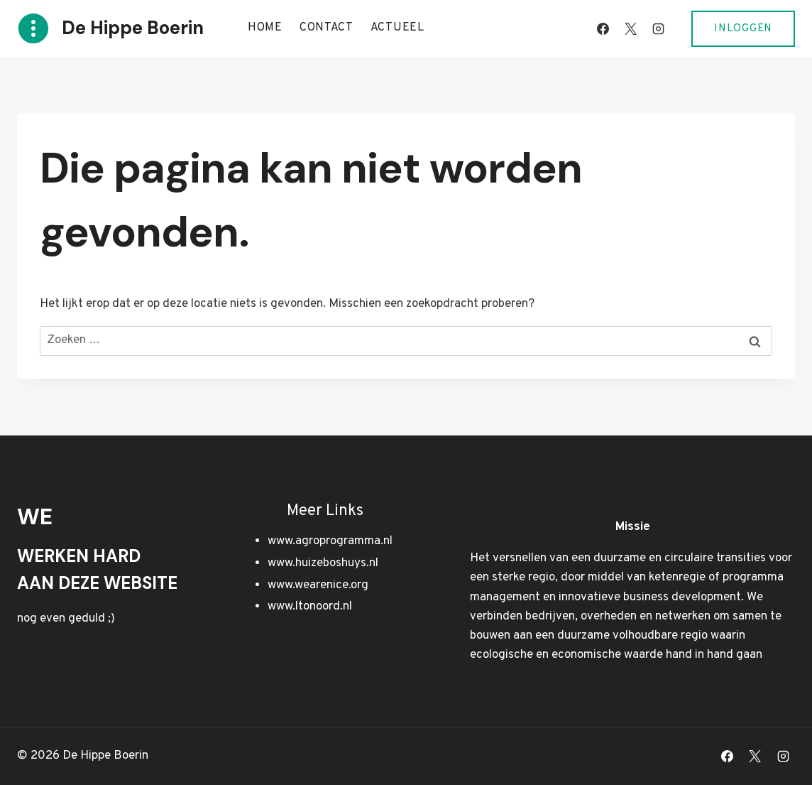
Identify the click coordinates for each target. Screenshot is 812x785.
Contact (326, 28)
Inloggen (743, 29)
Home (265, 28)
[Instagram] (658, 28)
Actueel (397, 28)
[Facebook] (603, 28)
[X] (630, 28)
